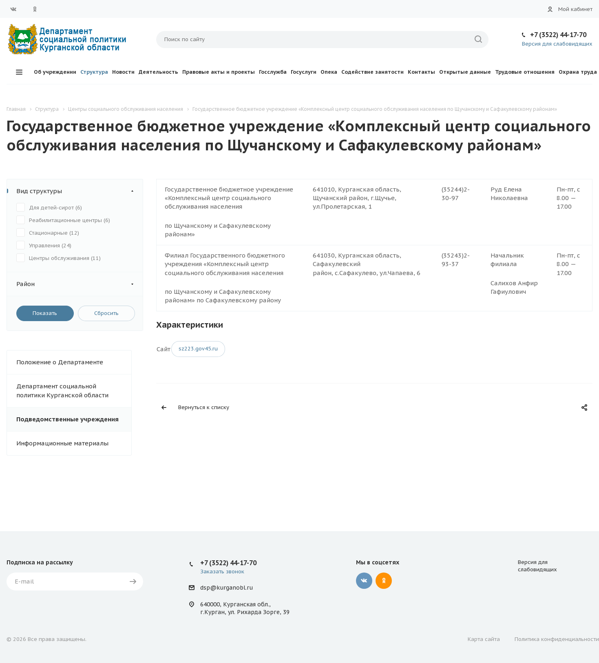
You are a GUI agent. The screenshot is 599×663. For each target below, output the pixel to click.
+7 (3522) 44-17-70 (558, 35)
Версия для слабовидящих (557, 43)
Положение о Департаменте (59, 362)
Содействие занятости (372, 71)
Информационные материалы (62, 443)
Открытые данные (465, 71)
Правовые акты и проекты (218, 71)
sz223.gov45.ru (198, 348)
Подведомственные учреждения (67, 419)
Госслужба (273, 71)
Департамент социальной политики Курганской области (62, 390)
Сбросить (106, 313)
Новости (123, 71)
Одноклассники (35, 9)
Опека (328, 71)
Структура (94, 71)
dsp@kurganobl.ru (226, 587)
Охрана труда (578, 71)
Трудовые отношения (525, 71)
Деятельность (158, 71)
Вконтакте (13, 9)
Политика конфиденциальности (557, 639)
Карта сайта (484, 639)
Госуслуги (303, 71)
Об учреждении (55, 71)
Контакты (421, 71)
